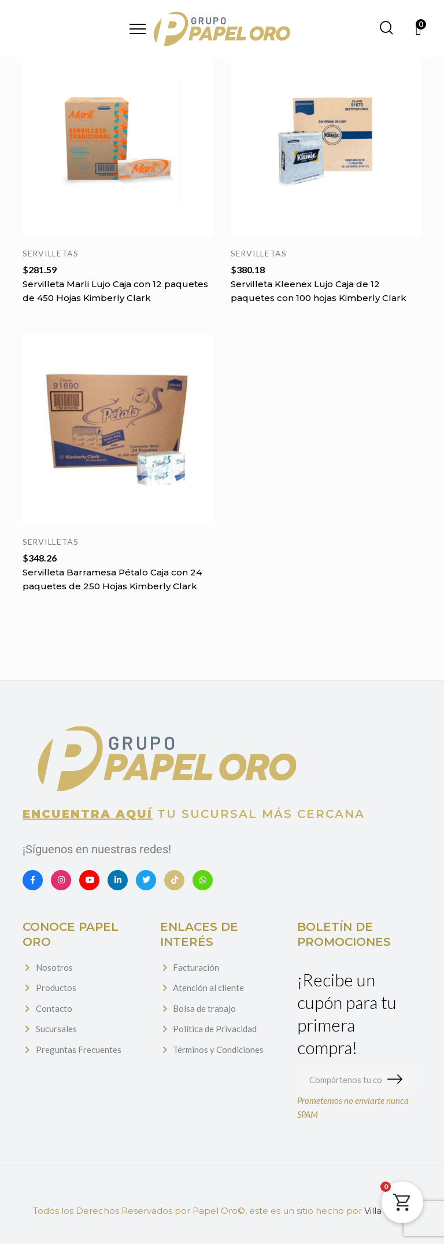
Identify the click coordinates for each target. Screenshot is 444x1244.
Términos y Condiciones (218, 1049)
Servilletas (51, 253)
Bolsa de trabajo (204, 1008)
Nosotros (54, 967)
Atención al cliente (208, 987)
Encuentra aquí (88, 814)
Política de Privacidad (215, 1028)
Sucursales (56, 1028)
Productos (56, 987)
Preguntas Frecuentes (78, 1049)
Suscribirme (397, 1079)
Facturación (196, 967)
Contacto (54, 1008)
